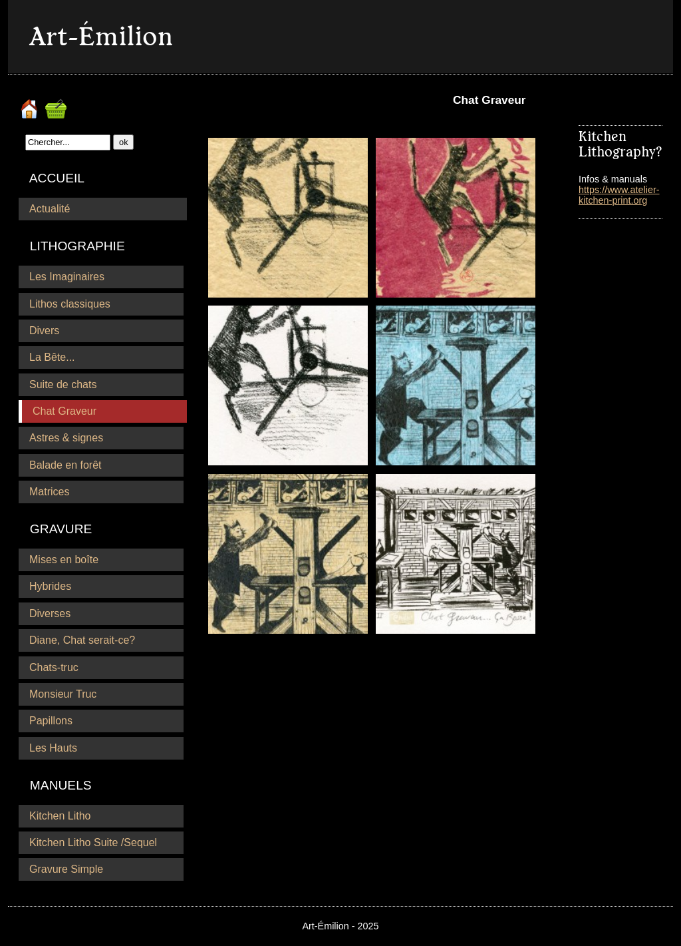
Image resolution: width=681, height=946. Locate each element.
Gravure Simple (66, 869)
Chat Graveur (64, 411)
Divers (44, 330)
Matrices (49, 491)
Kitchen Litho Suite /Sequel (93, 842)
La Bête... (52, 357)
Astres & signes (66, 437)
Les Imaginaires (66, 276)
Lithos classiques (69, 304)
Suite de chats (62, 384)
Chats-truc (53, 667)
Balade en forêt (65, 465)
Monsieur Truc (62, 694)
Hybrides (50, 586)
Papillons (50, 720)
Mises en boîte (63, 559)
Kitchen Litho (60, 816)
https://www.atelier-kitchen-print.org (619, 195)
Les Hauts (53, 748)
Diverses (49, 613)
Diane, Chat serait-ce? (82, 640)
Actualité (49, 208)
